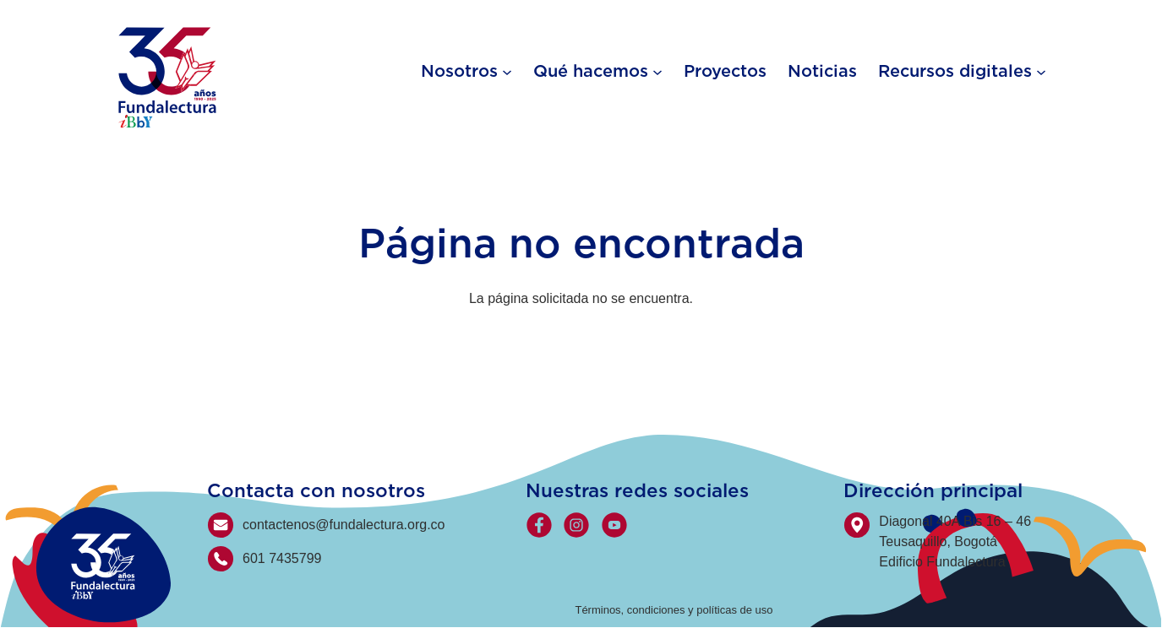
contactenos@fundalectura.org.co (344, 524)
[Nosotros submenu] (507, 71)
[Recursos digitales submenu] (1041, 71)
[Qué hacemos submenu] (657, 71)
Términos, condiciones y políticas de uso (673, 610)
